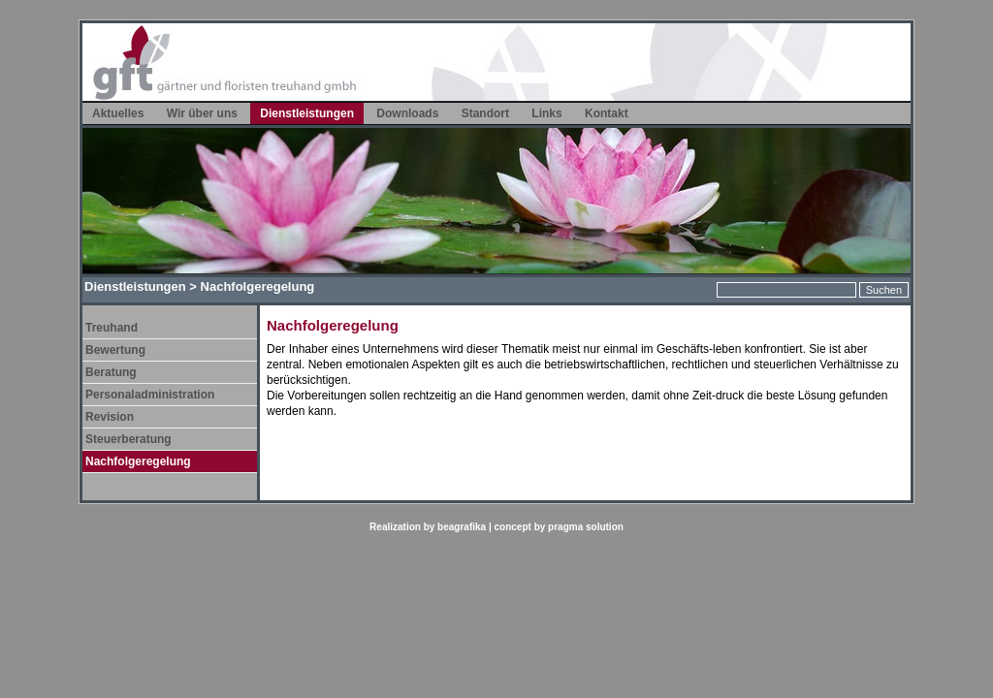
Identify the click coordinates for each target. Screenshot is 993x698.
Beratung (111, 372)
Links (546, 113)
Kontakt (606, 113)
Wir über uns (202, 113)
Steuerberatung (128, 439)
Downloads (407, 113)
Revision (109, 417)
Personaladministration (149, 394)
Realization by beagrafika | (431, 527)
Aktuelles (118, 113)
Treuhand (111, 327)
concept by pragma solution (559, 527)
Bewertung (115, 350)
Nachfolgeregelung (138, 461)
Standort (485, 113)
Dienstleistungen (307, 113)
